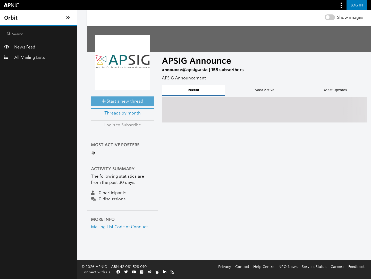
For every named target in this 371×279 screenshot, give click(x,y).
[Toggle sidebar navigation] (9, 18)
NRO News (175, 272)
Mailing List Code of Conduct (60, 238)
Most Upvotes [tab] (317, 90)
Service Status (201, 272)
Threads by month (70, 124)
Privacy (111, 272)
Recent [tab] (152, 90)
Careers (224, 272)
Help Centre (151, 272)
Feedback (243, 272)
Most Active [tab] (234, 90)
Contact (129, 272)
